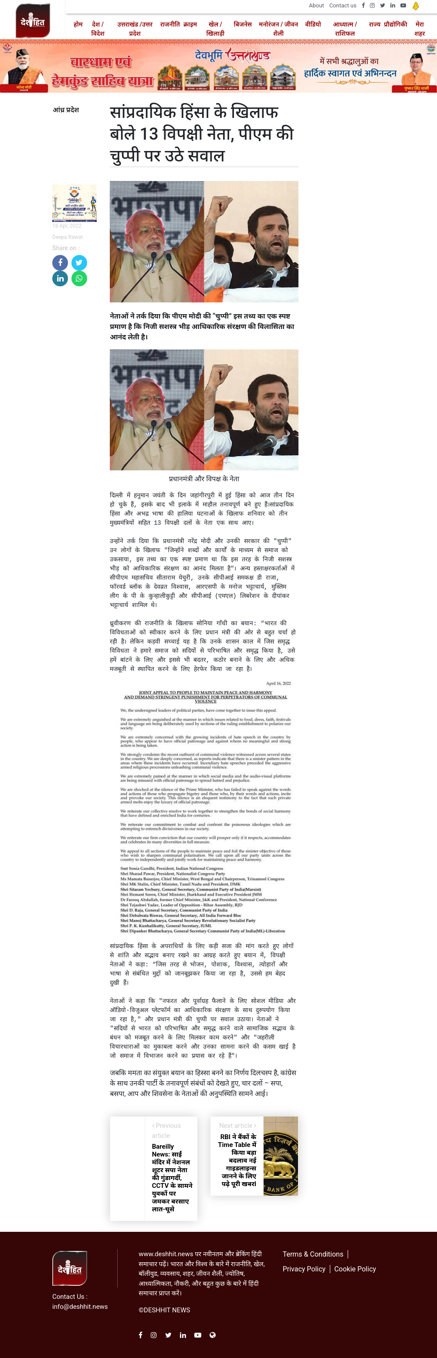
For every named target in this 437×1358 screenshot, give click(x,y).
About (316, 5)
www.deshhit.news (166, 1254)
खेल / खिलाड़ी (216, 29)
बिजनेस (243, 24)
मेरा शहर (419, 29)
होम (78, 24)
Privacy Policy (304, 1269)
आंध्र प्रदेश (66, 110)
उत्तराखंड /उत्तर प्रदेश (134, 29)
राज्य (374, 24)
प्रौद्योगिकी (395, 24)
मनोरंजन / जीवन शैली (278, 29)
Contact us (343, 5)
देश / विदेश (98, 29)
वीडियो (313, 24)
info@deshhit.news (80, 1307)
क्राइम (190, 24)
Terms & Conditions (313, 1254)
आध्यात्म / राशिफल (345, 29)
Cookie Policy (355, 1269)
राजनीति (170, 24)
